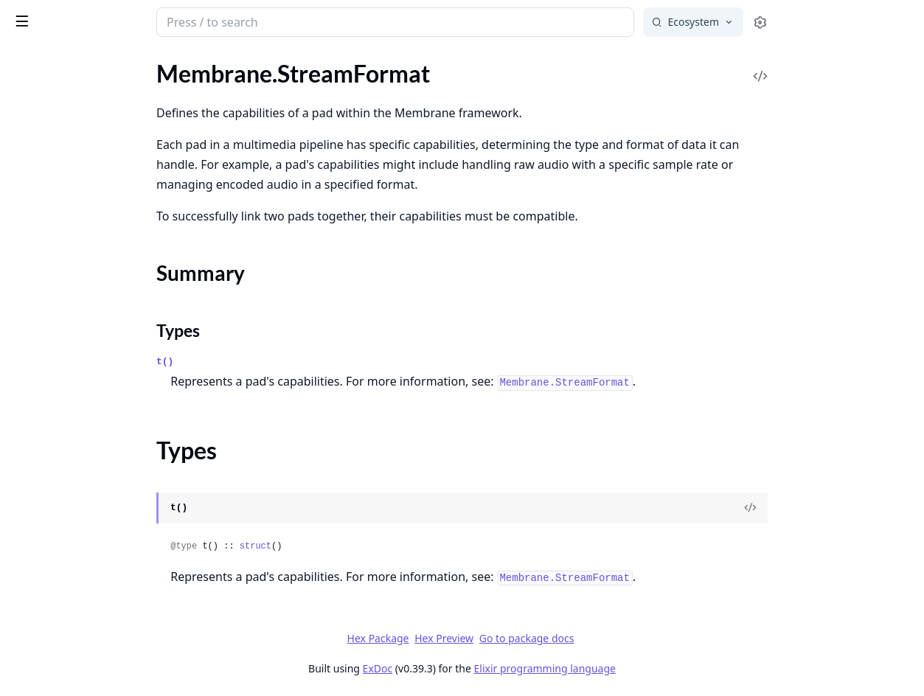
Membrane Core (101, 16)
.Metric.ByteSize (51, 233)
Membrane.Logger (56, 483)
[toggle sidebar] (201, 20)
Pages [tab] (26, 63)
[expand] (206, 79)
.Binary (28, 432)
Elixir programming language (655, 668)
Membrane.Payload (60, 76)
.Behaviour (37, 412)
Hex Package (489, 638)
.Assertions (38, 612)
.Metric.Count (45, 253)
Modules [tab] (88, 63)
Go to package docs (637, 638)
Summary (50, 142)
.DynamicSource (51, 631)
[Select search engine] (804, 22)
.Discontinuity (46, 299)
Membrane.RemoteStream (77, 96)
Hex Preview (554, 638)
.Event (26, 671)
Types (40, 160)
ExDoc (488, 668)
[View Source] (860, 508)
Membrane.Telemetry (64, 533)
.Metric (28, 213)
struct (366, 546)
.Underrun (36, 319)
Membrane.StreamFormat (76, 116)
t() (275, 361)
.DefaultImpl (42, 365)
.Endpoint (35, 651)
